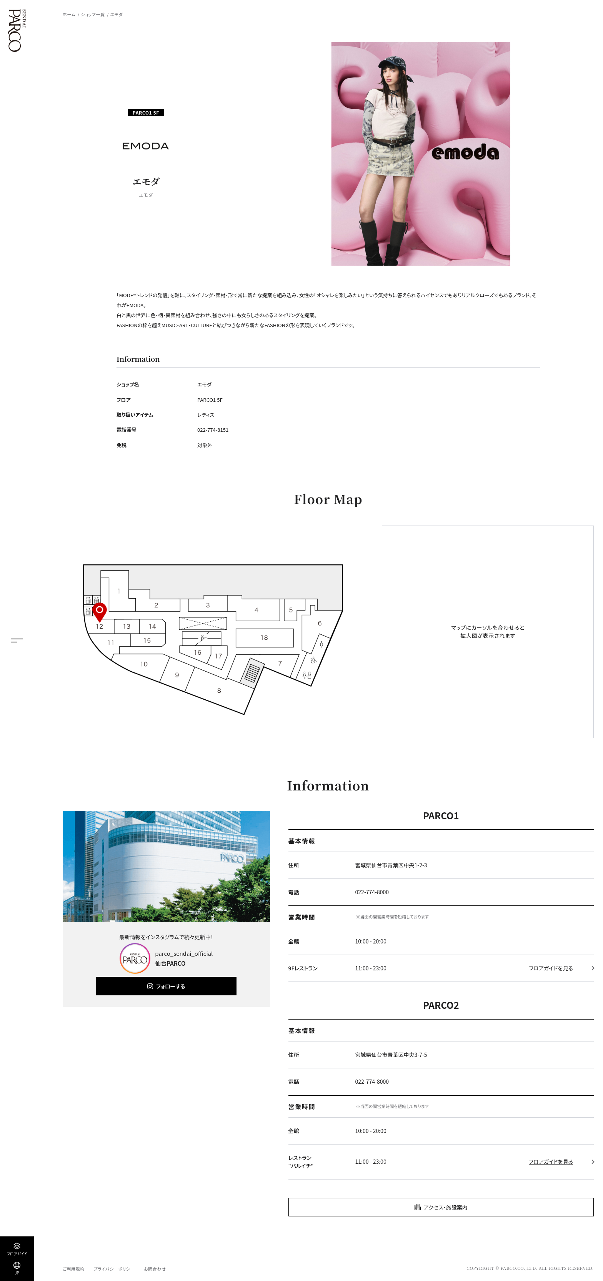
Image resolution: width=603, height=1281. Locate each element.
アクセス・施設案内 (446, 1207)
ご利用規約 (73, 1269)
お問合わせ (155, 1269)
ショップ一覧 (93, 14)
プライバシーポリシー (114, 1269)
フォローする (170, 986)
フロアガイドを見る (551, 968)
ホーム (69, 14)
